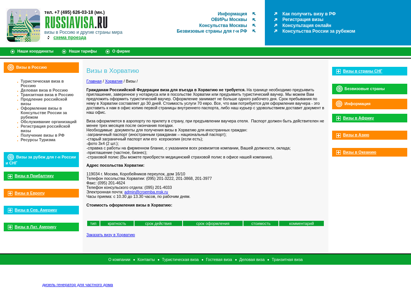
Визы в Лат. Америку (35, 227)
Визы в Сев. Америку (36, 210)
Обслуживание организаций (49, 121)
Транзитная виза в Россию (47, 94)
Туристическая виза (180, 259)
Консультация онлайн (307, 25)
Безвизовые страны (365, 88)
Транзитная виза (287, 259)
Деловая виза (252, 259)
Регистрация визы (303, 19)
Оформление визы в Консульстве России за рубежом (44, 112)
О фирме (121, 51)
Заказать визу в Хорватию (110, 234)
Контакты (146, 259)
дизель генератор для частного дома (77, 284)
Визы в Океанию (359, 152)
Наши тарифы (83, 51)
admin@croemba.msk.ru (146, 192)
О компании (119, 259)
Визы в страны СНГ (362, 71)
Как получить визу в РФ (309, 14)
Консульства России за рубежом (319, 31)
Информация (232, 14)
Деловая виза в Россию (44, 90)
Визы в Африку (358, 118)
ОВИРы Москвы (229, 19)
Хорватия (113, 81)
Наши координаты (35, 51)
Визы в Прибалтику (34, 175)
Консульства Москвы (223, 25)
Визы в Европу (30, 193)
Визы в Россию (31, 67)
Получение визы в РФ (42, 135)
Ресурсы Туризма (38, 139)
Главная (94, 81)
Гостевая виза (219, 259)
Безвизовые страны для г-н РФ (212, 31)
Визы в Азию (356, 135)
